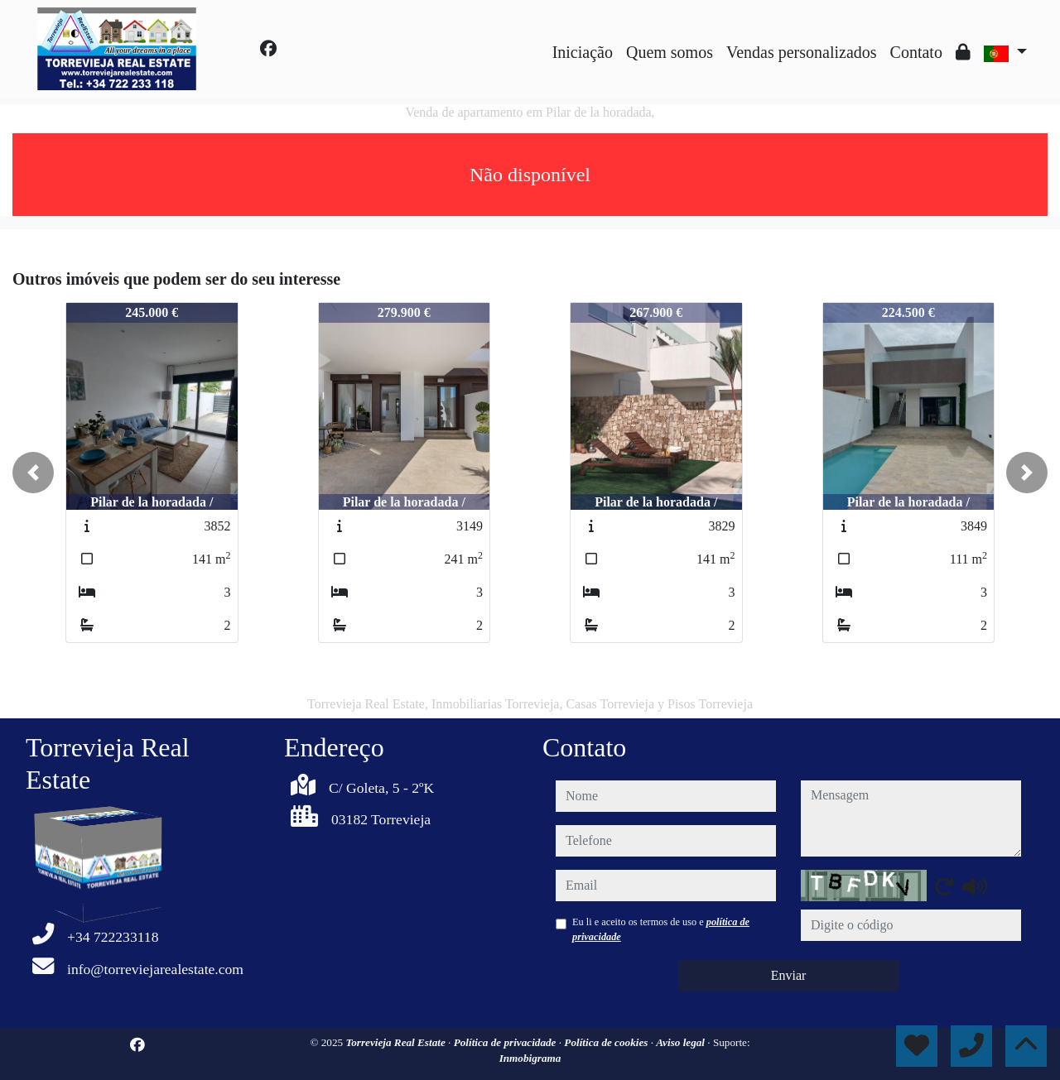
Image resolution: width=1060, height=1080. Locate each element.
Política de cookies (607, 1042)
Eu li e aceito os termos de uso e (660, 929)
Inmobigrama (530, 1058)
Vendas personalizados (801, 52)
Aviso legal (681, 1042)
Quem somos (669, 52)
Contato (916, 52)
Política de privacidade (506, 1042)
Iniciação (582, 52)
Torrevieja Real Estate (396, 1042)
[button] (33, 472)
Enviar (789, 975)
